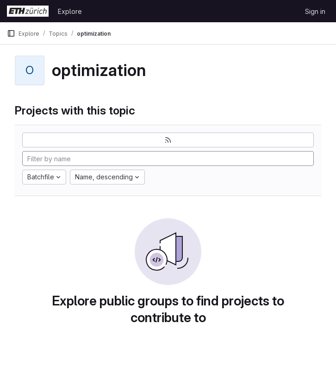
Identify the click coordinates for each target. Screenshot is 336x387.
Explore (70, 11)
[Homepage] (27, 11)
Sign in (315, 11)
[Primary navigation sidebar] (11, 33)
